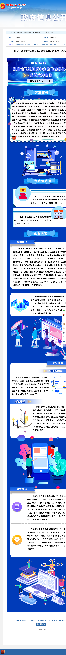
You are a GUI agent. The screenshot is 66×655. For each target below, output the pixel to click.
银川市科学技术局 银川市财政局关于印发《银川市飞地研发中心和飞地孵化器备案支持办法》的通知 (40, 44)
